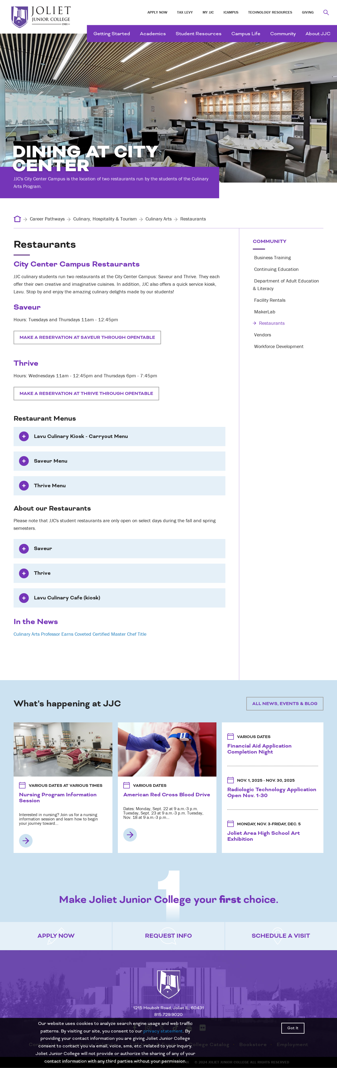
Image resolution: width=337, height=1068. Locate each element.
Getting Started (111, 33)
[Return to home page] (168, 989)
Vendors (262, 335)
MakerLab (264, 312)
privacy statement (163, 1031)
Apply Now (157, 12)
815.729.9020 (168, 1015)
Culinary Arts (159, 219)
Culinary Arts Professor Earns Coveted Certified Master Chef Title (80, 634)
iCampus (230, 12)
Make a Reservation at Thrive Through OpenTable (86, 394)
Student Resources (199, 33)
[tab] (119, 436)
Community (283, 33)
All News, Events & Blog (284, 704)
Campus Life (245, 33)
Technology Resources (270, 12)
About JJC (317, 33)
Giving (308, 12)
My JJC (208, 12)
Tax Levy (185, 12)
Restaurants (269, 323)
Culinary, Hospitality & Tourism (105, 219)
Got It (292, 1028)
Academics (153, 33)
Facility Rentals (269, 300)
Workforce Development (278, 346)
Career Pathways (47, 219)
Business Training (272, 257)
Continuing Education (276, 269)
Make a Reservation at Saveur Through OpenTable (87, 337)
